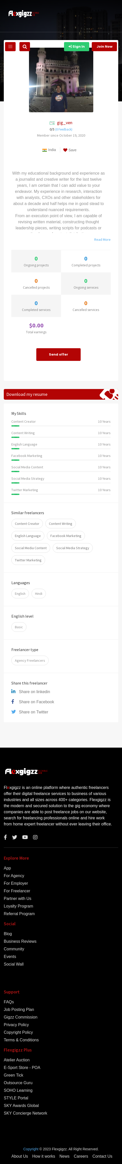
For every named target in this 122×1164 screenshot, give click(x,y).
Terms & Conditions (21, 1040)
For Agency (14, 876)
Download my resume (26, 394)
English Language (28, 535)
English (20, 593)
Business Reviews (20, 941)
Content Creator (27, 523)
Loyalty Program (18, 906)
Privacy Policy (16, 1025)
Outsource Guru (18, 1083)
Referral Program (19, 914)
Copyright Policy (18, 1032)
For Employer (16, 883)
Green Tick (13, 1075)
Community (14, 949)
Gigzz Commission (20, 1017)
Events (10, 957)
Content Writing (60, 523)
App (7, 868)
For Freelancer (17, 891)
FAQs (9, 1002)
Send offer (58, 354)
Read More (102, 239)
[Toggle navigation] (10, 46)
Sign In (77, 46)
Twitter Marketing (28, 560)
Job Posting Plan (19, 1010)
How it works (43, 1156)
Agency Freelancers (30, 660)
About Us (19, 1156)
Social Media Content (31, 548)
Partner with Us (17, 899)
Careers (81, 1156)
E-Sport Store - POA (22, 1068)
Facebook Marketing (65, 535)
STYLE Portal (16, 1098)
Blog (8, 934)
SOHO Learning (18, 1090)
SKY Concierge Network (25, 1113)
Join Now (104, 46)
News (64, 1156)
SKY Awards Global (21, 1106)
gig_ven (64, 122)
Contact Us (102, 1156)
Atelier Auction (16, 1060)
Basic (19, 627)
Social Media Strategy (72, 548)
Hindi (38, 593)
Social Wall (14, 964)
